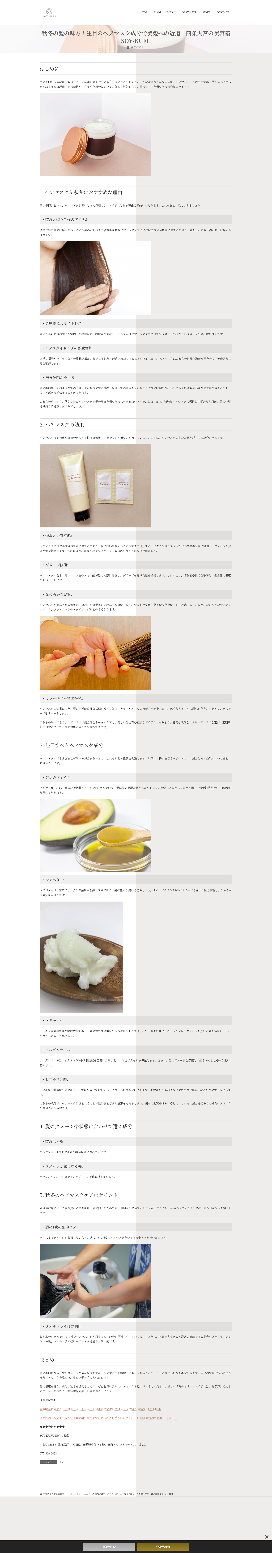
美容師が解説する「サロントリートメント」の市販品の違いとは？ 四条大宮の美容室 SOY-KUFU (100, 1409)
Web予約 (163, 1546)
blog (61, 1461)
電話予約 (109, 1546)
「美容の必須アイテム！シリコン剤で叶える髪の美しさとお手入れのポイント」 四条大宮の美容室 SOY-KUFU (108, 1418)
